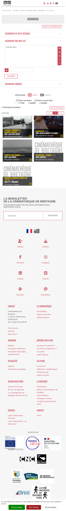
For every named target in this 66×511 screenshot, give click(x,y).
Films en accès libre (45, 101)
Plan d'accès (13, 329)
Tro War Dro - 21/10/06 (43, 156)
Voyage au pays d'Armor (12, 156)
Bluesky (46, 279)
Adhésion (12, 341)
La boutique (42, 382)
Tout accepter (16, 507)
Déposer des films (44, 315)
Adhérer (11, 346)
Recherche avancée (33, 84)
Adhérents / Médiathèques (47, 370)
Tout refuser (34, 507)
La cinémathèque (44, 307)
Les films (41, 361)
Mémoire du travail (15, 387)
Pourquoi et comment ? (46, 346)
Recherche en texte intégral (33, 33)
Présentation (42, 312)
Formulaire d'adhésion (16, 349)
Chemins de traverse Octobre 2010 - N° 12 (14, 179)
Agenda (11, 367)
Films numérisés (25, 101)
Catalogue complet (44, 399)
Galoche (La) (40, 132)
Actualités (12, 361)
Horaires (11, 332)
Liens (39, 416)
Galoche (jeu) (31, 47)
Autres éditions (42, 396)
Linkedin (20, 279)
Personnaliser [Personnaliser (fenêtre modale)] (50, 507)
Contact (11, 307)
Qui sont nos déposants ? (47, 349)
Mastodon (20, 295)
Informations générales (17, 370)
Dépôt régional (42, 355)
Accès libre (41, 367)
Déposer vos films (45, 341)
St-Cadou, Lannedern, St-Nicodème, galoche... (13, 132)
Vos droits (41, 352)
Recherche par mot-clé (33, 41)
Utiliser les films (43, 318)
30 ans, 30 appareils (16, 390)
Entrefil (11, 411)
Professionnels (42, 373)
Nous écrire (12, 335)
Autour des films (15, 382)
